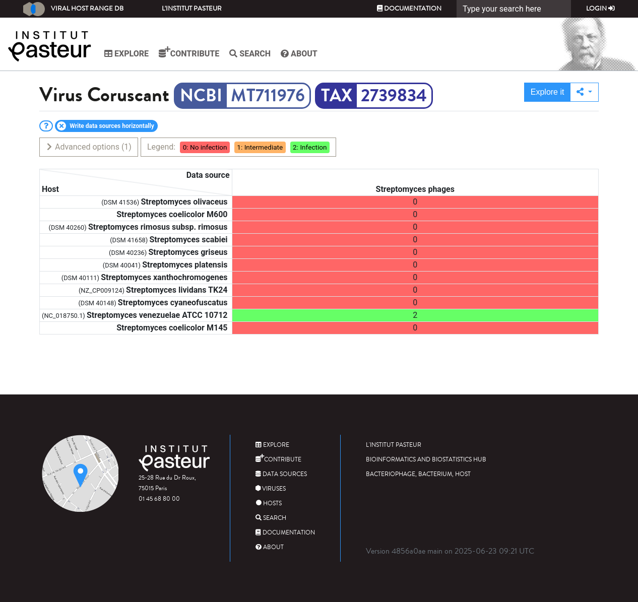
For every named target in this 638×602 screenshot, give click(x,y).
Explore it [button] (547, 92)
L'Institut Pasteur (192, 8)
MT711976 (268, 95)
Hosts (269, 503)
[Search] (514, 9)
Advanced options (88, 147)
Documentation (409, 8)
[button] (584, 92)
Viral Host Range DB (73, 9)
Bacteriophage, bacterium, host (418, 474)
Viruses (271, 489)
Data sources (281, 474)
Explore (126, 53)
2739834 (394, 95)
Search (250, 53)
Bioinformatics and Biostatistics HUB (426, 459)
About (299, 53)
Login (600, 8)
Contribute (189, 52)
